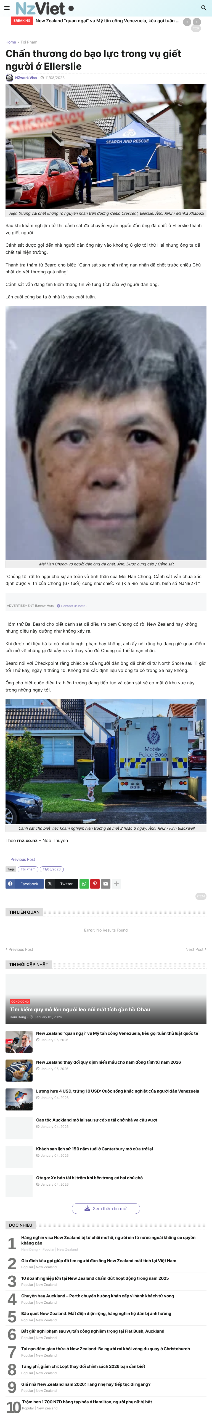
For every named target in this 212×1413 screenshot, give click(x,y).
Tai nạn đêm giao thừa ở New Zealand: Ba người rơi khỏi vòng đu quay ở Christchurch (105, 1348)
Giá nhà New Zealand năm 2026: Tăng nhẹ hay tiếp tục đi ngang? (85, 1384)
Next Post (194, 949)
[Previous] (187, 22)
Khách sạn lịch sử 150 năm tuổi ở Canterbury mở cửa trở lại (94, 1148)
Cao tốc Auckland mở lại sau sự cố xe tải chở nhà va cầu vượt (96, 1120)
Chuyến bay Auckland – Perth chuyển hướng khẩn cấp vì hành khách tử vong (97, 1295)
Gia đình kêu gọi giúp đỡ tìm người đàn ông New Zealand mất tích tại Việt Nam (98, 1260)
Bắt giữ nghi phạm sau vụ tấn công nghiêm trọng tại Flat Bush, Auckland (93, 1331)
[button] (7, 8)
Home (11, 42)
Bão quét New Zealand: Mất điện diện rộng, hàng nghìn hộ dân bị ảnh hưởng (96, 1313)
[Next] (197, 22)
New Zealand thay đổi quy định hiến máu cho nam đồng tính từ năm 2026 (108, 1062)
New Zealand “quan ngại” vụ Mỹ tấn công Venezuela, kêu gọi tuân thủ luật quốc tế (108, 20)
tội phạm (28, 42)
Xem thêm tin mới (105, 1208)
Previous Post (22, 859)
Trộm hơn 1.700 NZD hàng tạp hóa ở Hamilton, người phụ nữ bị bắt (87, 1401)
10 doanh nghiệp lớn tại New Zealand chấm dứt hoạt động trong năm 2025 (95, 1278)
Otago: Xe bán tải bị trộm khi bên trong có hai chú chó (89, 1177)
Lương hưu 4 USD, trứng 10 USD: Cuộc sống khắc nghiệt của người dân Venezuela (117, 1091)
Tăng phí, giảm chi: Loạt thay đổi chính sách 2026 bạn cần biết (83, 1366)
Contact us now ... (72, 606)
